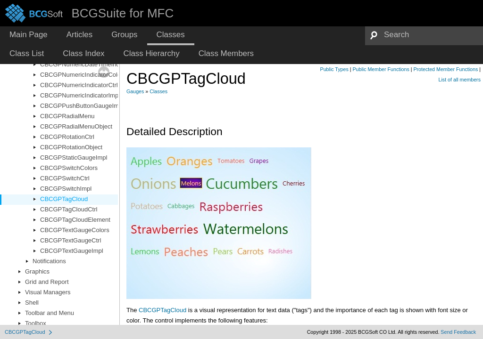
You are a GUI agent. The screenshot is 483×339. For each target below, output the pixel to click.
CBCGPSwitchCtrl (65, 178)
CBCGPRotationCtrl (67, 136)
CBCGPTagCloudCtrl (68, 209)
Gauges (135, 91)
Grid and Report (47, 281)
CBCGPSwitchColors (69, 167)
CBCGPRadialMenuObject (76, 126)
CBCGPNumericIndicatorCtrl (79, 85)
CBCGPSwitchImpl (66, 188)
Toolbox (35, 323)
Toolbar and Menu (49, 312)
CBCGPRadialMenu (67, 116)
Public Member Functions (381, 69)
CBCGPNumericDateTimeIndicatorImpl (93, 64)
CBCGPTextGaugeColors (74, 230)
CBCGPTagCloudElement (75, 219)
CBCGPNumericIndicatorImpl (80, 95)
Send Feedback (458, 332)
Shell (32, 302)
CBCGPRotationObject (71, 147)
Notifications (49, 261)
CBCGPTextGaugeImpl (71, 250)
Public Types (334, 69)
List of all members (460, 79)
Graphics (37, 271)
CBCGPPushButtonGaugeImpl (82, 105)
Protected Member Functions (445, 69)
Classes (158, 91)
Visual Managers (48, 292)
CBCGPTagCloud (64, 198)
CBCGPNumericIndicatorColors (83, 74)
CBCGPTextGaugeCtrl (70, 240)
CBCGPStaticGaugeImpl (73, 157)
